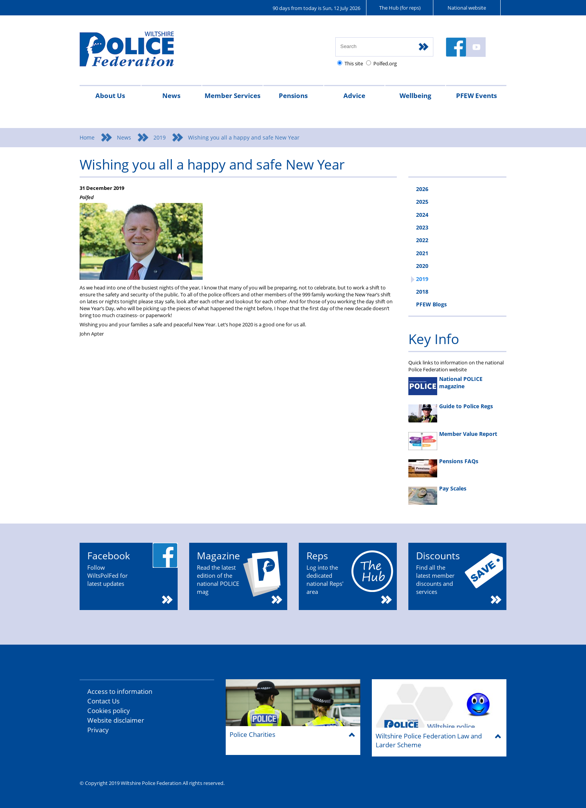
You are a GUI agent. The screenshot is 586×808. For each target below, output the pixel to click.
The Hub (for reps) (400, 7)
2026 (422, 189)
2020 (422, 265)
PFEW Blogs (431, 304)
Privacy (98, 729)
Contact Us (103, 701)
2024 (422, 214)
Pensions (293, 95)
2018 (422, 291)
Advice (354, 95)
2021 (422, 253)
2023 (422, 227)
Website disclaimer (115, 720)
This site (354, 63)
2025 (422, 201)
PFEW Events (476, 95)
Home (87, 137)
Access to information (119, 691)
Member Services (232, 95)
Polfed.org (385, 63)
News (171, 95)
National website (467, 7)
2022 (422, 240)
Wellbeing (415, 95)
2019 (159, 137)
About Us (110, 95)
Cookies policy (108, 710)
